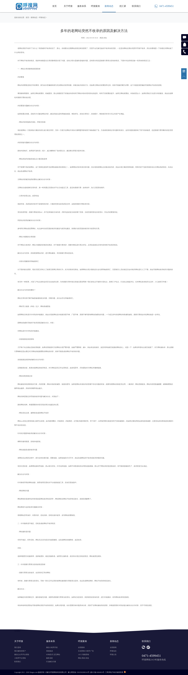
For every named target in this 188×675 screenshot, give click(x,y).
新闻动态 (109, 6)
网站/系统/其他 (83, 658)
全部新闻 (113, 647)
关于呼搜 (68, 6)
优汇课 (122, 6)
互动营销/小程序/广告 (86, 651)
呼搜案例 (95, 6)
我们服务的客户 (20, 651)
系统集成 (49, 651)
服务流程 (49, 658)
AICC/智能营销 (83, 654)
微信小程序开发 (52, 647)
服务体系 (81, 6)
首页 (54, 6)
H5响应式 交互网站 (53, 654)
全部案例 (81, 647)
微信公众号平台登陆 (21, 654)
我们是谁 (17, 647)
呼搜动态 (42, 17)
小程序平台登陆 (20, 658)
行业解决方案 (51, 662)
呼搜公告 (113, 654)
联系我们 (136, 6)
